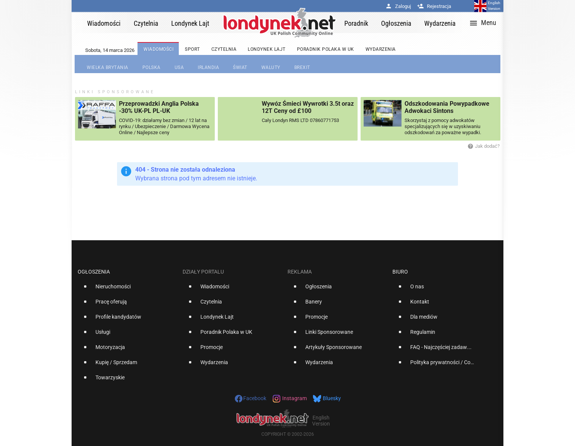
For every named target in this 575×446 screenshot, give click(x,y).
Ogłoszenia (94, 272)
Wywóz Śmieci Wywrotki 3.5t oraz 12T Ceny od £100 (308, 107)
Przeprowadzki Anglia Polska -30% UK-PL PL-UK (159, 107)
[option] (127, 289)
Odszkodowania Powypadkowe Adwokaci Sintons (447, 107)
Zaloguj (398, 6)
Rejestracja (434, 6)
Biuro (400, 272)
